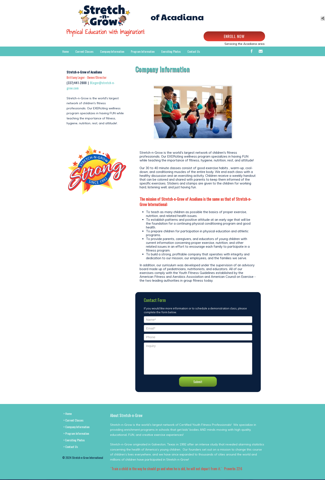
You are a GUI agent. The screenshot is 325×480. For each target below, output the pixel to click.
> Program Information (76, 433)
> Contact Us (70, 446)
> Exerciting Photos (74, 440)
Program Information (142, 51)
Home (65, 51)
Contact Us (193, 51)
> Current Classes (73, 420)
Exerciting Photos (171, 51)
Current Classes (84, 51)
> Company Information (76, 426)
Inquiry (198, 358)
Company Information (112, 51)
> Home (67, 413)
